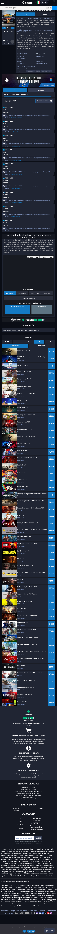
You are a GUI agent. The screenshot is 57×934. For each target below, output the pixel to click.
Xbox (20, 840)
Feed (45, 14)
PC (20, 837)
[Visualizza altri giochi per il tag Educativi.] (44, 72)
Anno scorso (22, 312)
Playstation (20, 843)
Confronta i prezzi (16, 120)
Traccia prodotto (28, 317)
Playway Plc (39, 61)
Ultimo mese (47, 312)
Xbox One (32, 66)
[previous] (4, 28)
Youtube (40, 827)
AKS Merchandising (37, 848)
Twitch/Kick (16, 827)
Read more (31, 931)
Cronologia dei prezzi (19, 94)
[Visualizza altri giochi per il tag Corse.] (38, 72)
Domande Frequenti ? (28, 816)
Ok (24, 931)
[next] (12, 28)
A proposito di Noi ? (28, 806)
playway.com (40, 56)
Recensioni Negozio (36, 844)
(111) (33, 338)
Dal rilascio (9, 312)
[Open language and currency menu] (42, 2)
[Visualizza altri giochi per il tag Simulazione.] (30, 72)
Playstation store (41, 64)
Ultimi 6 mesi (35, 312)
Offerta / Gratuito (37, 842)
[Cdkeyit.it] (27, 2)
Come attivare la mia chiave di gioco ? (28, 814)
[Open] (3, 2)
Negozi (16, 829)
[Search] (54, 8)
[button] (54, 2)
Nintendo (20, 847)
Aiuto (49, 931)
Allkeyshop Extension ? (28, 817)
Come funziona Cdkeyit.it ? (28, 808)
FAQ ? (28, 819)
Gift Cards (36, 841)
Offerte (6, 94)
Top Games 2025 (36, 846)
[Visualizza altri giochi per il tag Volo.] (50, 72)
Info (25, 14)
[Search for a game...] (28, 8)
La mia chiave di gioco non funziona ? (28, 812)
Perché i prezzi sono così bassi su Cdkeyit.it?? (28, 810)
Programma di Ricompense (36, 838)
